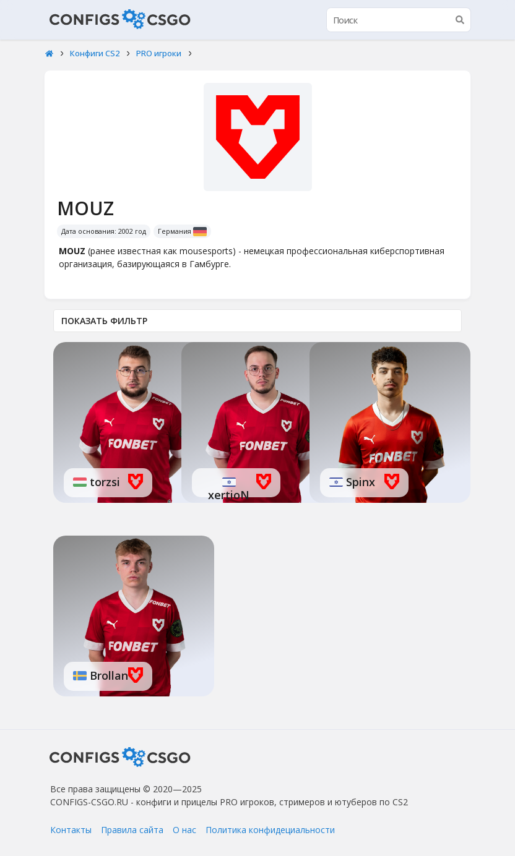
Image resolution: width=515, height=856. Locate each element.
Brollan (107, 675)
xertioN (228, 494)
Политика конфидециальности (270, 830)
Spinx (359, 481)
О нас (184, 830)
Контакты (71, 830)
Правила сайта (132, 830)
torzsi (103, 481)
